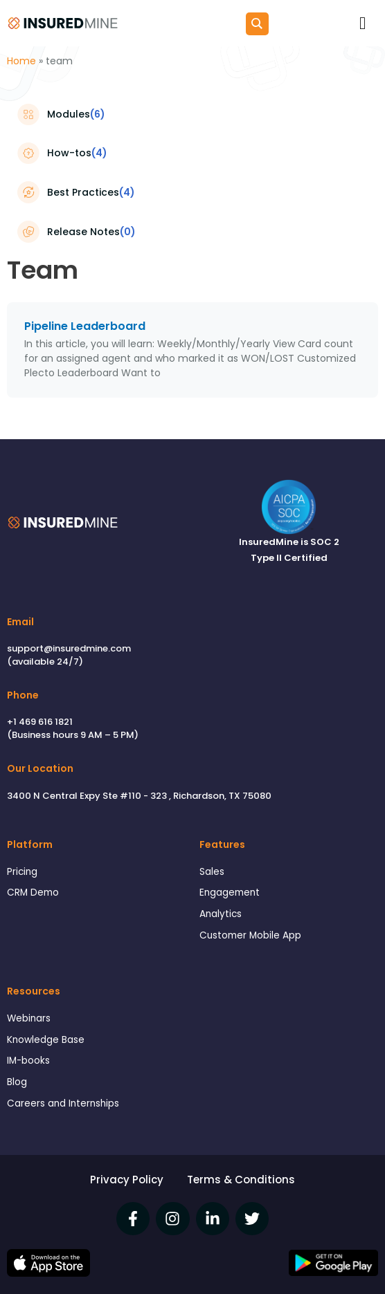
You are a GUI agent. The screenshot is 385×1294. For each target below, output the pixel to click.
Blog (17, 1082)
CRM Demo (33, 892)
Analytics (220, 914)
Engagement (229, 892)
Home (21, 61)
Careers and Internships (63, 1103)
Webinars (29, 1018)
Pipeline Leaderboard (84, 326)
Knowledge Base (45, 1039)
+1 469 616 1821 (40, 721)
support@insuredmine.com (69, 648)
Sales (211, 871)
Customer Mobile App (250, 935)
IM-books (28, 1060)
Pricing (22, 871)
